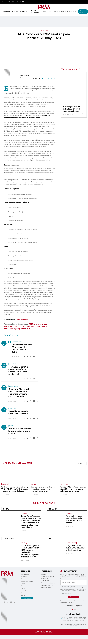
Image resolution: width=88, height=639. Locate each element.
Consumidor (25, 11)
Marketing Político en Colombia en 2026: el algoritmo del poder (71, 109)
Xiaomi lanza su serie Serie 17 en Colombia (18, 412)
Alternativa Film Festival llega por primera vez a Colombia (19, 431)
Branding (69, 513)
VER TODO (81, 463)
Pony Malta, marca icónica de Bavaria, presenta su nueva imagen (74, 519)
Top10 (75, 11)
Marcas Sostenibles (35, 11)
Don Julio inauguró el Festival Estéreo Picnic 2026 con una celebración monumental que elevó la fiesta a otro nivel (31, 551)
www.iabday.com (22, 319)
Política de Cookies (46, 588)
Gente (51, 11)
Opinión (63, 11)
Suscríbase (44, 574)
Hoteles (33, 484)
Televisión (24, 513)
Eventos (69, 11)
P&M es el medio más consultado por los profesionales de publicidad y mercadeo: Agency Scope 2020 (25, 326)
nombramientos (71, 543)
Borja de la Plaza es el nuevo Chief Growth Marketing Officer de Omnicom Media (18, 393)
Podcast (57, 11)
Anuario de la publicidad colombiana (47, 577)
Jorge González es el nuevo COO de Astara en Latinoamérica (75, 547)
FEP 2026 (23, 543)
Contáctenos (45, 581)
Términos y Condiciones (48, 583)
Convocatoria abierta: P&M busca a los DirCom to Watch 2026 (22, 348)
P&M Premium (82, 11)
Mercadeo (17, 11)
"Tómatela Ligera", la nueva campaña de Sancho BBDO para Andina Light (18, 370)
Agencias (5, 484)
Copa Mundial (64, 484)
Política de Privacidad (47, 585)
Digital (45, 11)
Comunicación (8, 11)
